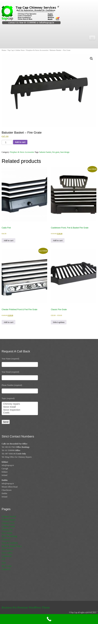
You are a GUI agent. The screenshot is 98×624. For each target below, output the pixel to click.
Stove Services (7, 549)
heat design (64, 152)
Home (4, 50)
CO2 (3, 559)
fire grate (56, 152)
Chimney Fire (7, 529)
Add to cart (20, 142)
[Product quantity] (7, 142)
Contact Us (6, 539)
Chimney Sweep (8, 526)
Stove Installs (7, 533)
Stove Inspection (20, 409)
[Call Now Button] (49, 619)
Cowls (20, 412)
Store (4, 563)
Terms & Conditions (10, 543)
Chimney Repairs (9, 520)
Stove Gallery (7, 553)
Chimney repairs (20, 404)
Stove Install (20, 407)
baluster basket (45, 152)
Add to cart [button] (8, 240)
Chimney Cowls (8, 523)
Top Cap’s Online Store (16, 50)
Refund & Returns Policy (12, 546)
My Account (7, 566)
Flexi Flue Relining (9, 536)
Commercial (6, 556)
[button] (91, 59)
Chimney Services (9, 516)
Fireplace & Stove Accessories (37, 50)
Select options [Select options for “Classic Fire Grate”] (58, 322)
